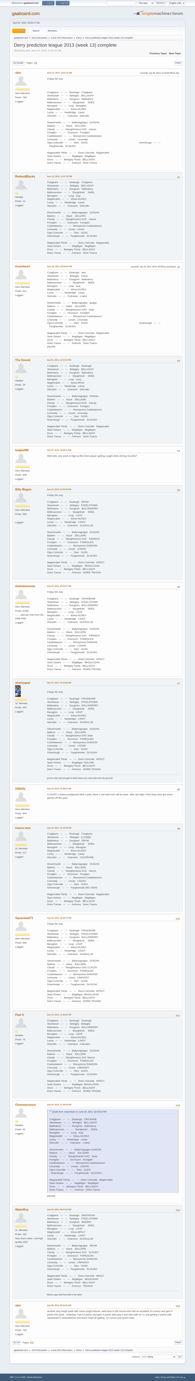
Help (157, 1377)
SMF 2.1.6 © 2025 (18, 1377)
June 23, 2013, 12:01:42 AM (59, 73)
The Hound (22, 360)
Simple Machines (34, 1377)
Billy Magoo (23, 489)
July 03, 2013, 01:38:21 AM (59, 789)
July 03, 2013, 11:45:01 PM (59, 1015)
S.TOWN (86, 837)
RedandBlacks (25, 176)
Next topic (175, 53)
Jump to (136, 1356)
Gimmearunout (25, 1104)
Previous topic (158, 53)
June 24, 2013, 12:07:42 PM (59, 176)
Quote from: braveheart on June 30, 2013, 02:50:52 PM (79, 1112)
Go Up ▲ (181, 1377)
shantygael (22, 682)
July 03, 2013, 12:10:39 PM (59, 828)
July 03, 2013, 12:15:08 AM (59, 683)
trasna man (23, 828)
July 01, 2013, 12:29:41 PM (59, 450)
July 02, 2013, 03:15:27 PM (59, 586)
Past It (19, 1014)
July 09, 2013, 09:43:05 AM (59, 1305)
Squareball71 (24, 918)
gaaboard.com (26, 13)
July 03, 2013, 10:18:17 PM (59, 918)
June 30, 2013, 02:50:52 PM (59, 266)
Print (178, 63)
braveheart (22, 266)
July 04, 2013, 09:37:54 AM (59, 1209)
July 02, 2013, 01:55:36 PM (59, 489)
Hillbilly (20, 788)
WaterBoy (22, 1209)
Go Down (18, 63)
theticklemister (25, 586)
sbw (18, 72)
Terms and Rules (168, 1377)
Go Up (16, 1343)
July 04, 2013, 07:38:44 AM (59, 1105)
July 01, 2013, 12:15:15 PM (59, 360)
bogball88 (22, 450)
